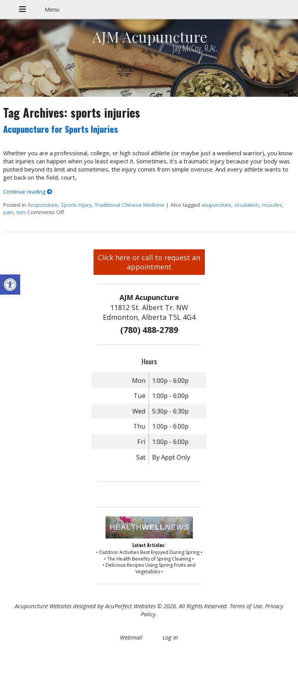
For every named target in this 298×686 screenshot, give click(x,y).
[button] (10, 284)
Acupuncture (43, 204)
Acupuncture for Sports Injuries (60, 128)
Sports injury (76, 204)
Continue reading (27, 191)
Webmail (131, 637)
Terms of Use (246, 606)
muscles (272, 204)
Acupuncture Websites (43, 606)
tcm (21, 212)
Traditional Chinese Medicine (130, 204)
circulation (246, 204)
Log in (170, 637)
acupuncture (216, 204)
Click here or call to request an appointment (149, 262)
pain (8, 212)
